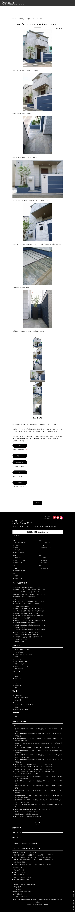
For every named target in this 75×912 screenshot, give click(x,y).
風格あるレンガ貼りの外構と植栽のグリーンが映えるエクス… (29, 608)
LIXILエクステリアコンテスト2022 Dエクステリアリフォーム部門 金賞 (34, 771)
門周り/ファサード (20, 695)
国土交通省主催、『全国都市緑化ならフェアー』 (28, 814)
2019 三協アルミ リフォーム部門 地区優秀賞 (28, 816)
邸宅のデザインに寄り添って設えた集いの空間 (25, 632)
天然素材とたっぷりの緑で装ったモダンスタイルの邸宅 (28, 615)
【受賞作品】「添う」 (19, 641)
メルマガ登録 (73, 893)
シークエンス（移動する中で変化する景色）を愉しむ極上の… (29, 630)
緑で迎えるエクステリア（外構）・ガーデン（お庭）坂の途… (29, 589)
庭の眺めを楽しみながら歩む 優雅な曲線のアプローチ (27, 637)
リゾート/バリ (18, 680)
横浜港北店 (18, 558)
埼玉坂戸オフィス (46, 547)
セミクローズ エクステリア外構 (23, 654)
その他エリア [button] (25, 843)
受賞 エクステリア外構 (21, 661)
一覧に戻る (37, 503)
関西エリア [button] (16, 837)
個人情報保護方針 (17, 894)
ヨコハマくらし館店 (20, 560)
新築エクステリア (19, 664)
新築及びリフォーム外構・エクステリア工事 (24, 852)
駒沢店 (16, 547)
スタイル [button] (16, 645)
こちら (25, 449)
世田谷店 (17, 545)
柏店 (16, 568)
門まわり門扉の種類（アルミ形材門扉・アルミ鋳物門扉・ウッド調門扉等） (34, 855)
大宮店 (43, 545)
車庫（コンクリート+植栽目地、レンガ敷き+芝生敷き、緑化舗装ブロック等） (34, 859)
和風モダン (18, 685)
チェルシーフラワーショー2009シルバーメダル (27, 811)
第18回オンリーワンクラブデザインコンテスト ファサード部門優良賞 (33, 764)
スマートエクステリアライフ (21, 874)
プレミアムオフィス (20, 543)
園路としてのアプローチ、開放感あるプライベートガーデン (29, 601)
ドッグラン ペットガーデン (22, 709)
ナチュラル (18, 678)
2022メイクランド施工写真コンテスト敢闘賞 (26, 774)
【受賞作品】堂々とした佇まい (21, 639)
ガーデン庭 (18, 659)
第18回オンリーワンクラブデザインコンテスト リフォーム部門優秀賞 (33, 766)
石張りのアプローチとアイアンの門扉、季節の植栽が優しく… (29, 620)
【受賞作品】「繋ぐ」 (19, 627)
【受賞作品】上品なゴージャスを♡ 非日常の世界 (27, 634)
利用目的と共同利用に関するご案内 (21, 891)
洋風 (16, 688)
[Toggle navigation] (72, 3)
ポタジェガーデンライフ (20, 872)
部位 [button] (14, 691)
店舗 (16, 717)
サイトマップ (16, 535)
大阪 (13, 573)
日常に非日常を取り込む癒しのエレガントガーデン (26, 587)
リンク (14, 538)
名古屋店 (43, 558)
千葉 (13, 565)
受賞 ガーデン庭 (19, 668)
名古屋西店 (44, 560)
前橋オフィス (44, 568)
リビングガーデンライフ (20, 870)
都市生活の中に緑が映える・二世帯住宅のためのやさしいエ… (29, 594)
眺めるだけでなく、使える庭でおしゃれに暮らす (26, 603)
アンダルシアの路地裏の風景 (21, 606)
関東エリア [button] (16, 828)
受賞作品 (17, 657)
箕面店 (16, 576)
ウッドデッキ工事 (17, 867)
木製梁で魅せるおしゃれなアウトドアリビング (25, 613)
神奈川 (14, 555)
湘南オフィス (18, 562)
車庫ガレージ (18, 707)
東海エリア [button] (16, 832)
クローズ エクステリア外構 (22, 652)
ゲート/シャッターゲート (21, 697)
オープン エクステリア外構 (22, 649)
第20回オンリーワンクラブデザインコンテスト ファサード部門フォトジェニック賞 (37, 748)
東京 (13, 540)
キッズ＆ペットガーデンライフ (22, 879)
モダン (16, 676)
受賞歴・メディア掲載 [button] (20, 721)
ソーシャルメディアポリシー (20, 896)
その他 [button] (15, 712)
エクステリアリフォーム (21, 666)
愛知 (40, 555)
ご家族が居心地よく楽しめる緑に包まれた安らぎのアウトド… (29, 625)
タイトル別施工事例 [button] (19, 583)
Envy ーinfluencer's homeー (20, 599)
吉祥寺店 (17, 550)
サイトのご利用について (18, 889)
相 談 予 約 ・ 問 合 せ (73, 906)
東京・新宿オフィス (20, 552)
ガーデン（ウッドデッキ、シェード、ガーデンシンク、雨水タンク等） (32, 864)
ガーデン (17, 702)
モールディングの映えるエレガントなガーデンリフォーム (28, 592)
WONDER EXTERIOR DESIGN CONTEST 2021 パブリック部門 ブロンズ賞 (35, 809)
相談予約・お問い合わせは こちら (37, 532)
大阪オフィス (18, 578)
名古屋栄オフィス (46, 562)
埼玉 (40, 540)
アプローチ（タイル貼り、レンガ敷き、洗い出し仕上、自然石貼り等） (32, 857)
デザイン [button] (16, 672)
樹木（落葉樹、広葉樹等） (21, 862)
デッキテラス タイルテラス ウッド (24, 704)
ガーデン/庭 (18, 700)
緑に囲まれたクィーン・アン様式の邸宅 (24, 596)
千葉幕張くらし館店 (20, 570)
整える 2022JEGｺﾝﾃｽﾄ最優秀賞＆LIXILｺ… (24, 618)
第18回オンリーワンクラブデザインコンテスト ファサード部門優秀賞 (33, 769)
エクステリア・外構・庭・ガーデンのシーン (26, 848)
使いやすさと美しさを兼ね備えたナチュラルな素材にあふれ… (29, 611)
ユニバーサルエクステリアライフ (22, 877)
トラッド (17, 683)
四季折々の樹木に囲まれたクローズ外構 (24, 622)
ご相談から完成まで (17, 887)
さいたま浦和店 (45, 543)
